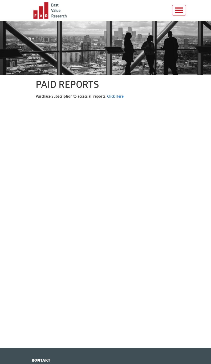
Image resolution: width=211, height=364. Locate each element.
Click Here (115, 96)
